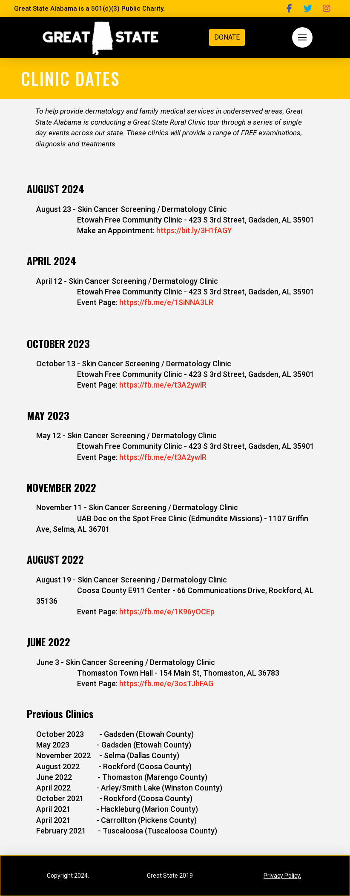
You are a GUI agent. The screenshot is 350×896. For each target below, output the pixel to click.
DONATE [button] (227, 37)
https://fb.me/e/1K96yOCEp (167, 611)
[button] (302, 37)
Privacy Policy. (282, 875)
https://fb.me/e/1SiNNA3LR (166, 302)
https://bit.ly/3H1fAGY (194, 230)
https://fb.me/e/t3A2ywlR (163, 384)
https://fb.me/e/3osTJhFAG (166, 683)
